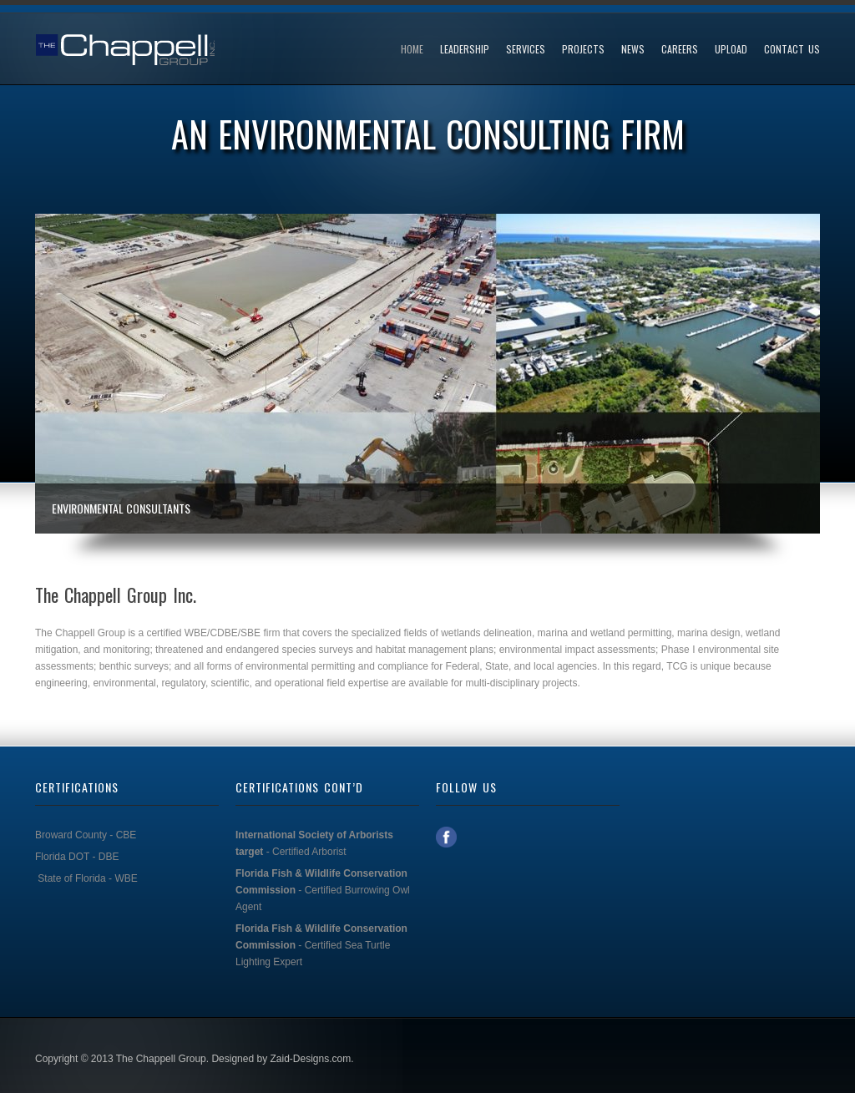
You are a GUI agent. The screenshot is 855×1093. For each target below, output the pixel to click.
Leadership (464, 49)
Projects (583, 49)
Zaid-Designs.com (310, 1059)
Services (525, 49)
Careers (679, 49)
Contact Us (792, 49)
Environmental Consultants (121, 508)
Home (412, 49)
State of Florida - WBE (87, 878)
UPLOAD (731, 49)
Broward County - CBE (87, 835)
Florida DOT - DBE (77, 857)
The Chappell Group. (162, 1059)
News (633, 49)
